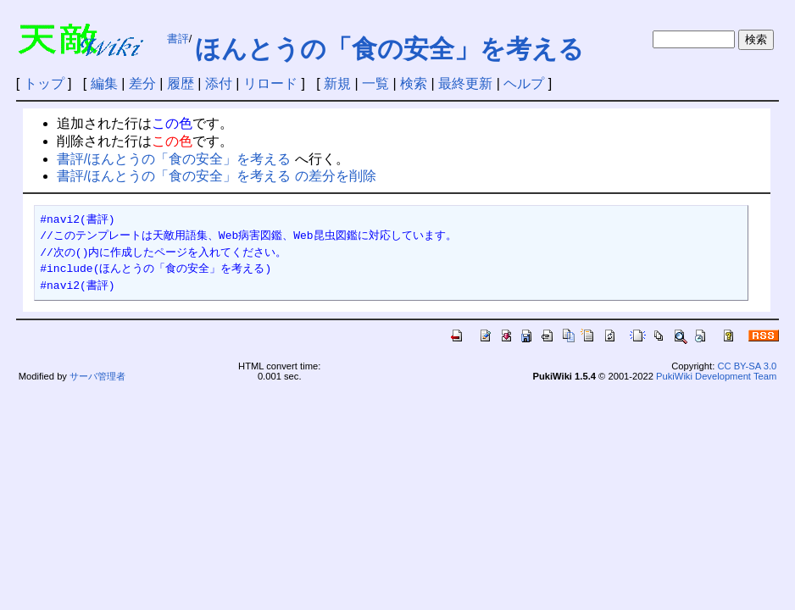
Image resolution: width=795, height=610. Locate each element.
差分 (142, 83)
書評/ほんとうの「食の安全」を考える (174, 159)
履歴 (180, 83)
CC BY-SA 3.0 (746, 366)
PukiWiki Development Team (716, 376)
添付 (218, 83)
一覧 (375, 83)
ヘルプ (523, 83)
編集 (104, 83)
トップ (44, 83)
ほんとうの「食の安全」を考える (389, 49)
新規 (337, 83)
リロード (270, 83)
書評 (178, 38)
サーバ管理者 (97, 376)
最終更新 (465, 83)
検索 (413, 83)
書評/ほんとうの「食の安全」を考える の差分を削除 (216, 176)
